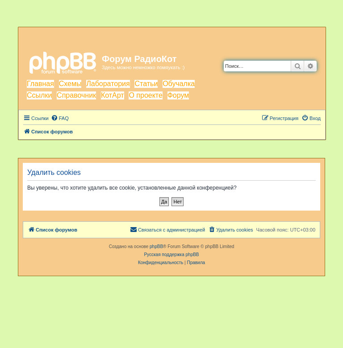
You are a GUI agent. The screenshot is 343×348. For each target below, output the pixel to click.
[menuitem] (60, 118)
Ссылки (39, 95)
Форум (178, 95)
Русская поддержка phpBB (171, 254)
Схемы (70, 83)
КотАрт (112, 95)
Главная (40, 83)
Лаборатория (108, 83)
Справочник (76, 95)
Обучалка (179, 83)
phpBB (156, 246)
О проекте (145, 95)
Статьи (146, 83)
